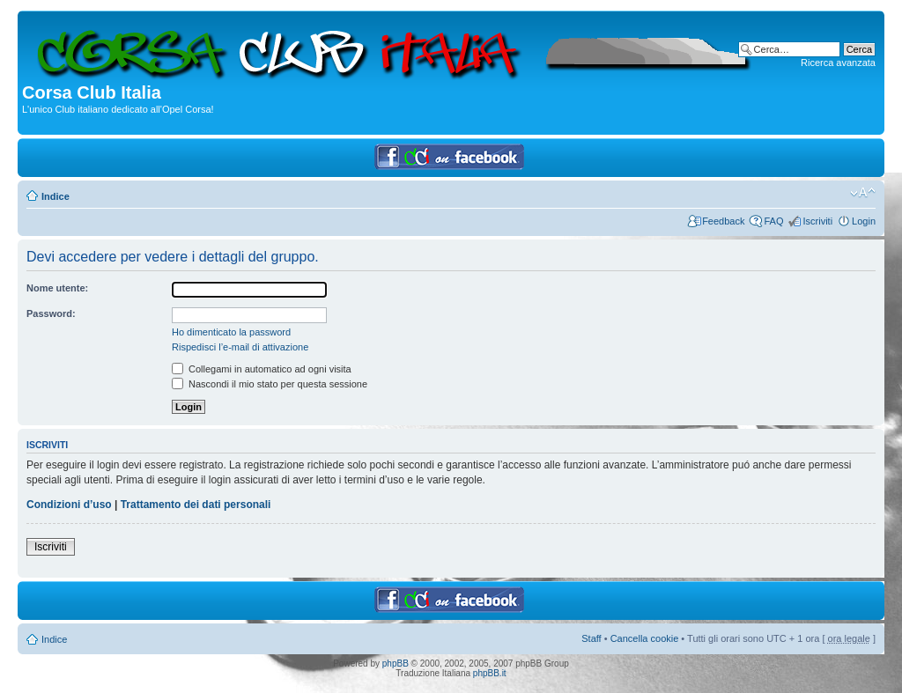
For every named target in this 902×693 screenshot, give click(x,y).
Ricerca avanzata (838, 62)
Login (864, 221)
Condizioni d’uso (69, 504)
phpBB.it (489, 673)
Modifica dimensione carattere (863, 193)
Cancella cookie (644, 638)
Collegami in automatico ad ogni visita (261, 369)
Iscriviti (817, 221)
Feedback (723, 221)
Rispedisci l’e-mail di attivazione (240, 347)
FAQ (773, 221)
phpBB (395, 663)
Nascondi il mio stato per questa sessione (269, 384)
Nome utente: (57, 288)
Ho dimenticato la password (231, 332)
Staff (591, 638)
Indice (55, 196)
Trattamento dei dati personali (196, 504)
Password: (51, 313)
